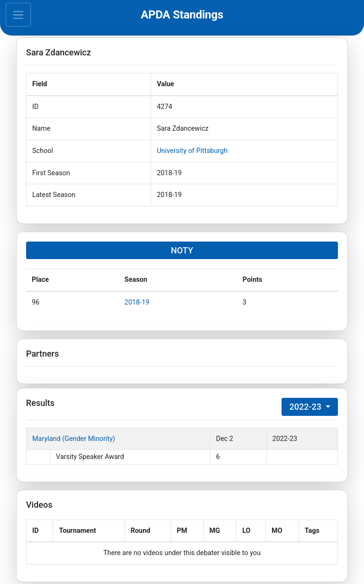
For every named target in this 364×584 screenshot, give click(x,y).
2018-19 (137, 302)
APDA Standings (182, 14)
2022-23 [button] (306, 407)
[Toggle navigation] (18, 15)
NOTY (182, 250)
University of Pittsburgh (192, 151)
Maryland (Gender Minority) (73, 439)
